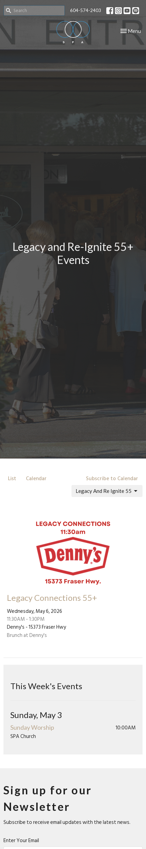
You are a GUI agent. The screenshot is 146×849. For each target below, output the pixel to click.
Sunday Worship (32, 727)
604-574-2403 (85, 10)
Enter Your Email (21, 841)
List (12, 478)
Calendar (36, 478)
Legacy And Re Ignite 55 (107, 491)
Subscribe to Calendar (112, 478)
